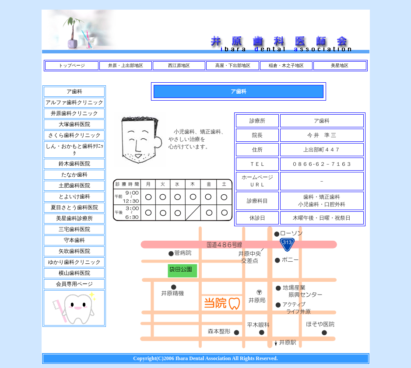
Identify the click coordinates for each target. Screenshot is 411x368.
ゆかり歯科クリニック (74, 262)
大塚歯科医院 (74, 124)
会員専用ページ (74, 284)
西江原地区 (179, 65)
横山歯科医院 (74, 273)
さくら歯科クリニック (74, 135)
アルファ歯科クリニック (74, 102)
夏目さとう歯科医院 (74, 207)
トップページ (72, 65)
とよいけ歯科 (74, 196)
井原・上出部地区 (125, 65)
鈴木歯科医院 (74, 164)
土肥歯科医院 (74, 185)
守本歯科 (74, 240)
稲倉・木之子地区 (286, 65)
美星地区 (339, 65)
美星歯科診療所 (74, 218)
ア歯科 (74, 91)
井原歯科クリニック (74, 113)
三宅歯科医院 (74, 229)
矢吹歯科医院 (74, 251)
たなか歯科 (74, 175)
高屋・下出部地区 (232, 65)
